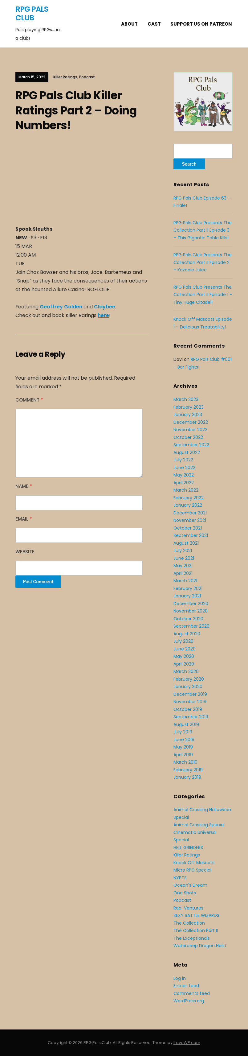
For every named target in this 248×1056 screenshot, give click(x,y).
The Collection (189, 923)
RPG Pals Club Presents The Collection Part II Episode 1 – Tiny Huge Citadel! (202, 294)
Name (23, 486)
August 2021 (186, 543)
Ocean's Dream (190, 885)
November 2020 (190, 611)
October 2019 (187, 709)
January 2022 (187, 505)
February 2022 (188, 498)
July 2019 (182, 732)
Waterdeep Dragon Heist (199, 946)
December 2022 (190, 422)
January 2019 (187, 777)
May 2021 (183, 566)
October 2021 (187, 528)
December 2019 (190, 694)
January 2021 (187, 596)
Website (25, 551)
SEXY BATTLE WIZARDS (196, 915)
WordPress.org (188, 1001)
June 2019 (183, 739)
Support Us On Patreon (201, 24)
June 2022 (184, 467)
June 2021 (183, 558)
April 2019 (183, 755)
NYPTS (180, 878)
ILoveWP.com (186, 1043)
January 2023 (187, 414)
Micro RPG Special (192, 870)
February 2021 (187, 588)
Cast (154, 24)
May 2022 (183, 475)
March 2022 (185, 490)
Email (23, 519)
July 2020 (183, 641)
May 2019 (183, 747)
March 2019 (185, 762)
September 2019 (190, 717)
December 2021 (190, 513)
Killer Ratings (65, 77)
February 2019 (188, 770)
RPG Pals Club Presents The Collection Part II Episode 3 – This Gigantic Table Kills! (202, 230)
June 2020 (184, 649)
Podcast (87, 77)
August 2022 (186, 452)
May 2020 (183, 656)
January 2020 (187, 686)
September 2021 (190, 535)
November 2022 (190, 430)
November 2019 (189, 702)
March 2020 (186, 671)
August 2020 (186, 634)
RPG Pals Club (31, 13)
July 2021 (182, 550)
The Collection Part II (195, 930)
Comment (29, 400)
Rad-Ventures (188, 908)
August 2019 (186, 724)
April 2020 (183, 664)
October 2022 (188, 437)
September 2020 (191, 626)
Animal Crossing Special (199, 825)
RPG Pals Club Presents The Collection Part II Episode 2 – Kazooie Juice (202, 262)
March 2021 (185, 581)
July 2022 (183, 460)
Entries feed (186, 986)
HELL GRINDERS (188, 847)
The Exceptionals (191, 938)
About (129, 24)
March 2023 (185, 399)
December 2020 (190, 603)
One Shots (184, 893)
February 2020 (188, 679)
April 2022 (183, 483)
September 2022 (191, 445)
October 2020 (188, 619)
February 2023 (188, 407)
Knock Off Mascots (193, 863)
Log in (179, 978)
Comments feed (191, 993)
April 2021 (183, 573)
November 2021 (189, 520)
